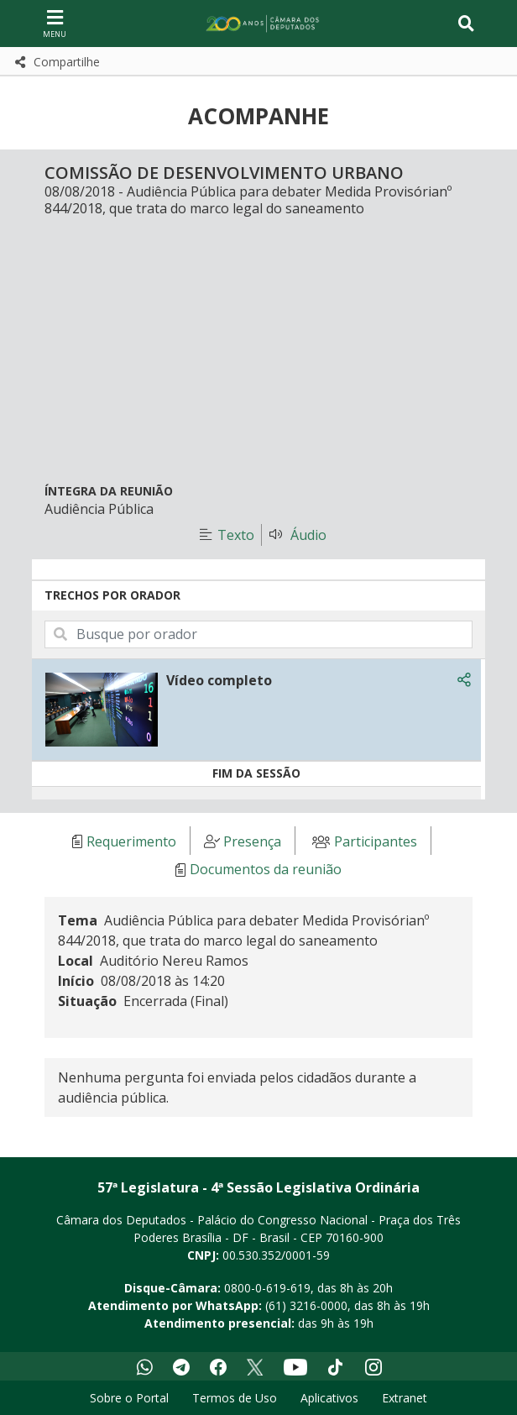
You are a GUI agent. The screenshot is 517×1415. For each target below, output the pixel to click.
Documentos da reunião (266, 870)
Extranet (404, 1398)
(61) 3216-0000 (306, 1305)
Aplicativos (329, 1398)
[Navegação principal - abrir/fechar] (54, 23)
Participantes (375, 841)
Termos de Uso (234, 1398)
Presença (252, 841)
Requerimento (131, 841)
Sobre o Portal (129, 1398)
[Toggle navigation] (466, 23)
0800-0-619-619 (267, 1288)
